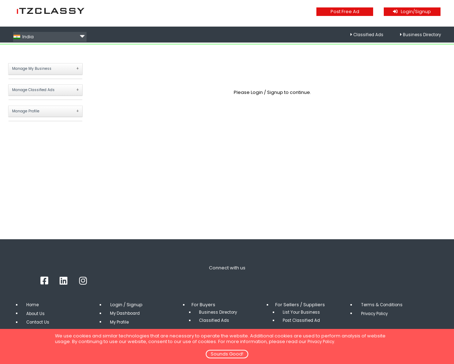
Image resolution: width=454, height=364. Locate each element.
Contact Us (39, 327)
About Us (37, 318)
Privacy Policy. (324, 341)
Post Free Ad (345, 12)
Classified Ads (363, 37)
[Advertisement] (272, 183)
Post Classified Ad (303, 325)
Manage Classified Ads (38, 92)
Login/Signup (412, 12)
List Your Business (302, 317)
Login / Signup (267, 92)
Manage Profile (29, 115)
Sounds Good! (227, 354)
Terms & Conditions (383, 310)
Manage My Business (36, 69)
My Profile (121, 327)
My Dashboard (127, 318)
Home (34, 310)
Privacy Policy (376, 318)
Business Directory (420, 37)
